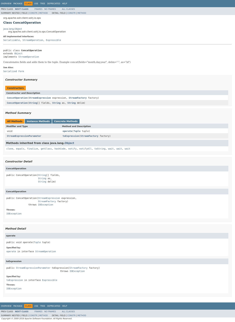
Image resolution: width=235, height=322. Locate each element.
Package (17, 3)
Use (36, 3)
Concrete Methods (66, 121)
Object (18, 53)
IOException (45, 204)
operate (67, 131)
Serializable (11, 40)
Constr (33, 13)
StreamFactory (78, 98)
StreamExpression (40, 98)
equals (20, 148)
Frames (38, 9)
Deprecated (53, 3)
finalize (32, 148)
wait (111, 148)
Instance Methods (38, 121)
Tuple (77, 131)
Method (43, 13)
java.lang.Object (12, 29)
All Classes (68, 9)
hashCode (60, 148)
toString (99, 148)
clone (9, 148)
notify (72, 148)
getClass (46, 148)
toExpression (71, 136)
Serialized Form (13, 71)
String (33, 103)
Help (64, 3)
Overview (6, 3)
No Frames (50, 9)
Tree (42, 3)
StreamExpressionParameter (24, 136)
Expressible (53, 40)
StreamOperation (33, 40)
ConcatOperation (17, 98)
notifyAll (85, 148)
